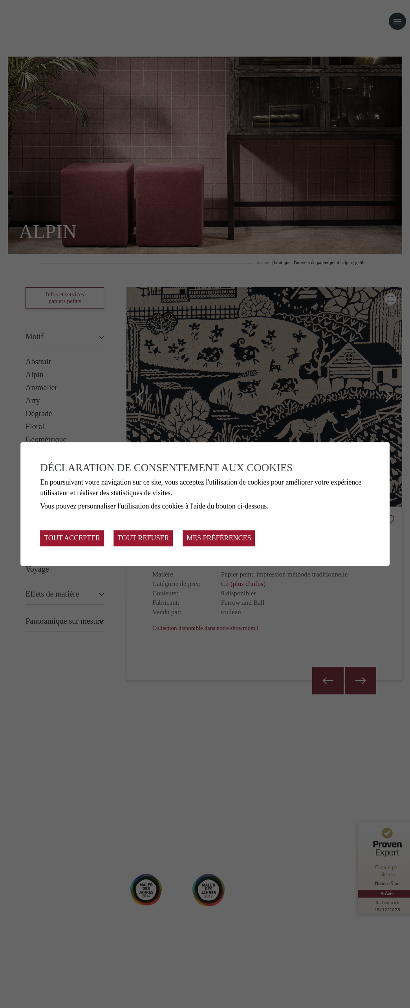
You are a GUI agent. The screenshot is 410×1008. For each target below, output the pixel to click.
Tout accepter (72, 538)
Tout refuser (143, 538)
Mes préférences (219, 538)
